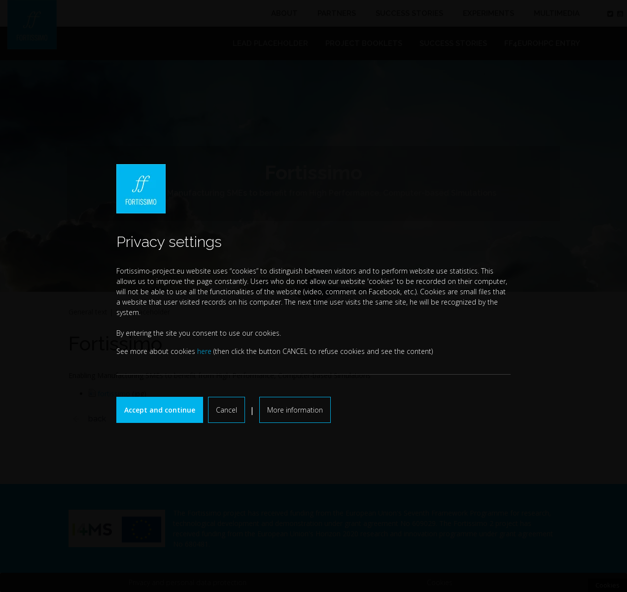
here (204, 351)
